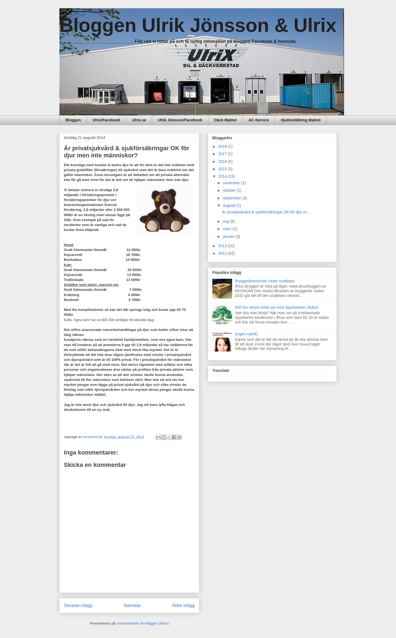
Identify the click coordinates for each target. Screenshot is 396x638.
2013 (223, 246)
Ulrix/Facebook (106, 120)
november (232, 183)
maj (226, 221)
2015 (223, 169)
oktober (230, 190)
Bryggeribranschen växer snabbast (265, 281)
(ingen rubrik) (246, 334)
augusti (229, 205)
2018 (223, 146)
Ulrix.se (139, 120)
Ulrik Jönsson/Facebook (180, 120)
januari (229, 236)
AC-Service (259, 120)
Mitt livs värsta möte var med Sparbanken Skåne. (277, 307)
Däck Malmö (225, 120)
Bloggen (73, 120)
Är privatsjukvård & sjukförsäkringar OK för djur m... (266, 212)
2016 (223, 161)
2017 (223, 154)
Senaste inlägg (78, 605)
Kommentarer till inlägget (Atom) (143, 623)
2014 (223, 176)
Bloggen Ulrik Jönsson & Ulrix (197, 25)
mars (227, 229)
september (232, 198)
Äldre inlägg (183, 605)
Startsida (132, 605)
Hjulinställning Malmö (301, 120)
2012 (223, 253)
